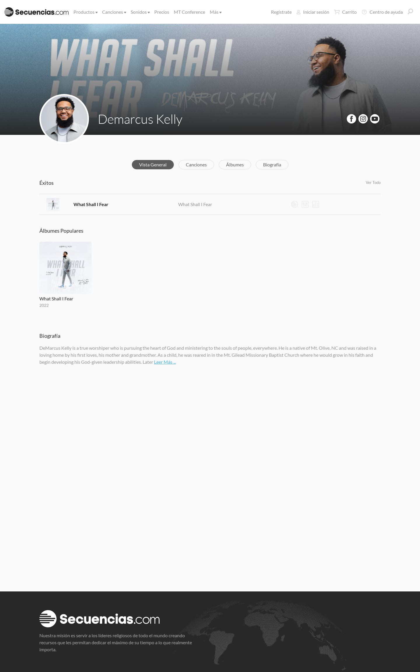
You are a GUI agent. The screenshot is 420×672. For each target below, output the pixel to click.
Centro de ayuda (382, 12)
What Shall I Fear (91, 204)
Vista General (153, 164)
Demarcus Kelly (140, 119)
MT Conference (189, 12)
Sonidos (140, 12)
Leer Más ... (165, 362)
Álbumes (235, 164)
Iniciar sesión (312, 12)
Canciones (113, 12)
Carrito (345, 12)
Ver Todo (373, 182)
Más (215, 12)
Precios (161, 12)
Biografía (272, 164)
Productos (85, 12)
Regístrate (281, 12)
